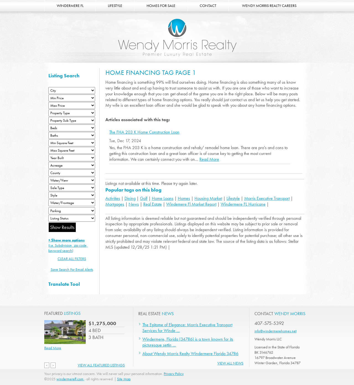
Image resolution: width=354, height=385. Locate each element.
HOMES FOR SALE (161, 5)
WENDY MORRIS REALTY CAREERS (269, 5)
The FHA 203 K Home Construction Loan (144, 132)
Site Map (124, 378)
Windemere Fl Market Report (191, 204)
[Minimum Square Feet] (71, 142)
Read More (209, 159)
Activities (112, 198)
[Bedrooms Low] (71, 127)
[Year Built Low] (71, 157)
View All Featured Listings (101, 365)
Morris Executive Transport (267, 198)
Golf (143, 198)
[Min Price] (71, 98)
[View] (71, 180)
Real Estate (152, 204)
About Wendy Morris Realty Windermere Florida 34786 (190, 353)
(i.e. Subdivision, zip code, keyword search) (68, 245)
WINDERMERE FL (70, 5)
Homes (184, 198)
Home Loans (162, 198)
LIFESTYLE (115, 5)
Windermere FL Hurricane (243, 204)
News (134, 204)
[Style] (71, 195)
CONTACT (208, 5)
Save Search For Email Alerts (72, 269)
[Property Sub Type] (71, 120)
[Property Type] (71, 112)
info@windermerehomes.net (275, 330)
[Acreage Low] (71, 165)
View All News (230, 363)
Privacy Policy (174, 373)
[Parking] (71, 210)
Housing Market (208, 198)
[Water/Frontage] (71, 202)
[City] (71, 90)
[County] (71, 172)
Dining (130, 198)
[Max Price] (71, 105)
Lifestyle (233, 198)
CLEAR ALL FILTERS (72, 258)
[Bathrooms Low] (71, 135)
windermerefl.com (70, 378)
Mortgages (114, 204)
